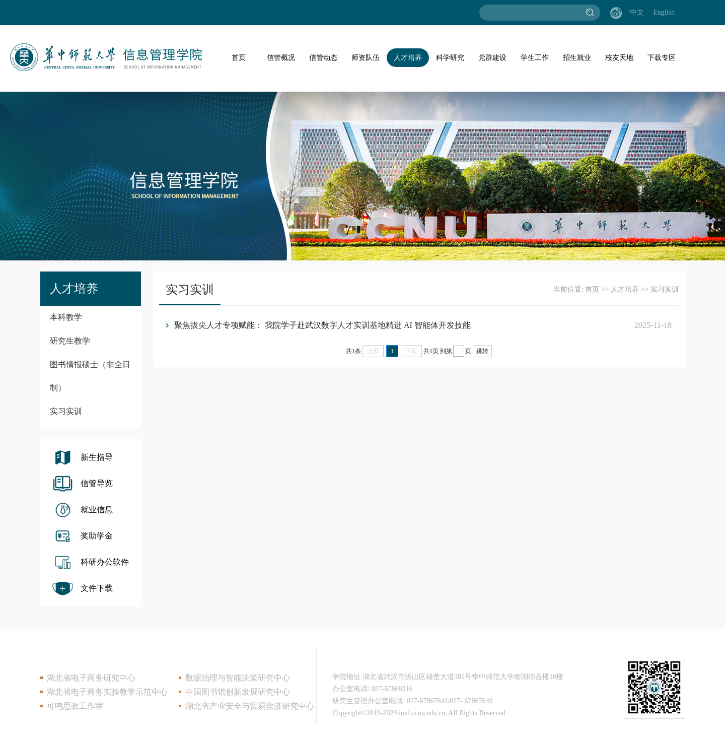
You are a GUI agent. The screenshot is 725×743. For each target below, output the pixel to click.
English (664, 12)
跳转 (482, 351)
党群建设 (492, 57)
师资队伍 (365, 57)
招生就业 (577, 57)
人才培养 (408, 57)
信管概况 (281, 57)
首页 (239, 57)
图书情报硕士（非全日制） (90, 376)
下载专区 (661, 57)
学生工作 (535, 57)
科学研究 (450, 57)
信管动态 (323, 57)
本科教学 (66, 317)
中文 (637, 12)
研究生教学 (70, 340)
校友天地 (619, 57)
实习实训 (66, 411)
